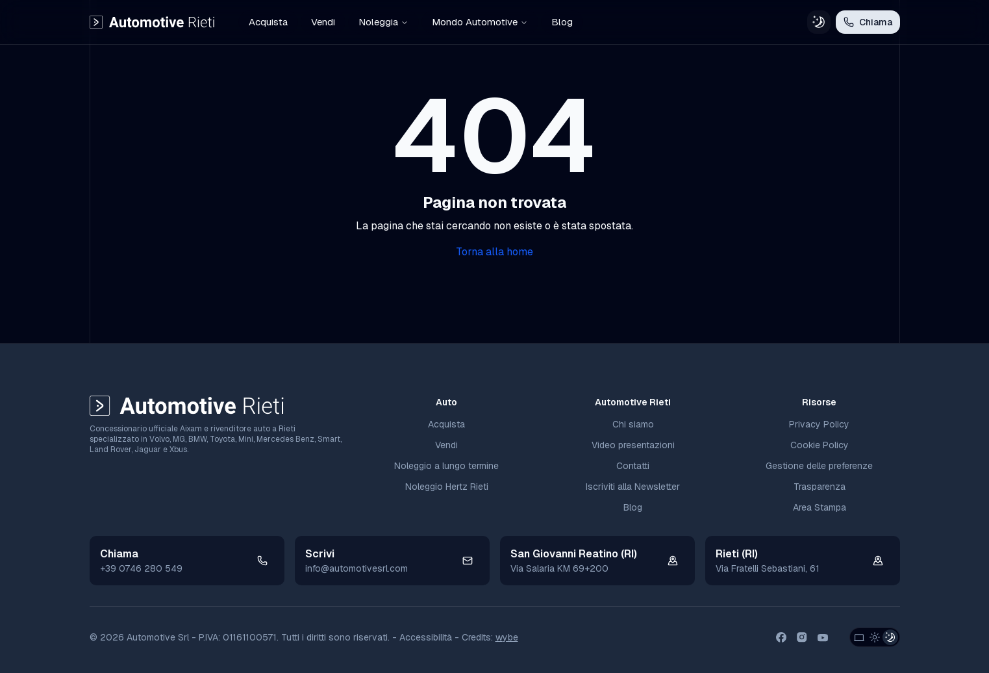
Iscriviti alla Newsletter (633, 486)
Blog (562, 22)
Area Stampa (819, 507)
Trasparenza (819, 486)
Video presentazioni (633, 445)
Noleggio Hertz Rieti (446, 486)
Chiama (868, 22)
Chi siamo (633, 424)
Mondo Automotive (480, 22)
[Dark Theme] (890, 637)
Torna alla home (494, 252)
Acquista (268, 22)
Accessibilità (425, 637)
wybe (506, 637)
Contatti (632, 466)
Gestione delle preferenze (819, 466)
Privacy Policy (819, 424)
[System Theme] (859, 637)
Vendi (323, 22)
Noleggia (383, 22)
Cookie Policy (819, 445)
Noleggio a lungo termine (446, 466)
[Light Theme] (875, 637)
